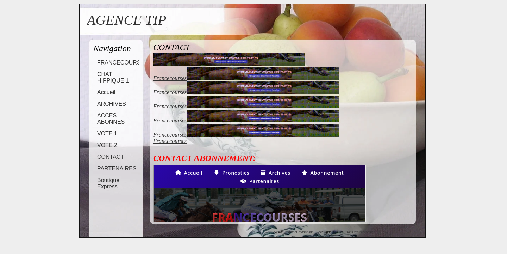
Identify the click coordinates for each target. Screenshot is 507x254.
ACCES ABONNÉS (111, 119)
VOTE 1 (107, 134)
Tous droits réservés (360, 232)
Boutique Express (108, 183)
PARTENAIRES (116, 168)
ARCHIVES (111, 104)
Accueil (106, 92)
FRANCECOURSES (122, 63)
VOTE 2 (107, 145)
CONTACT (110, 157)
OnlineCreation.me (300, 232)
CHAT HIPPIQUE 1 (113, 77)
